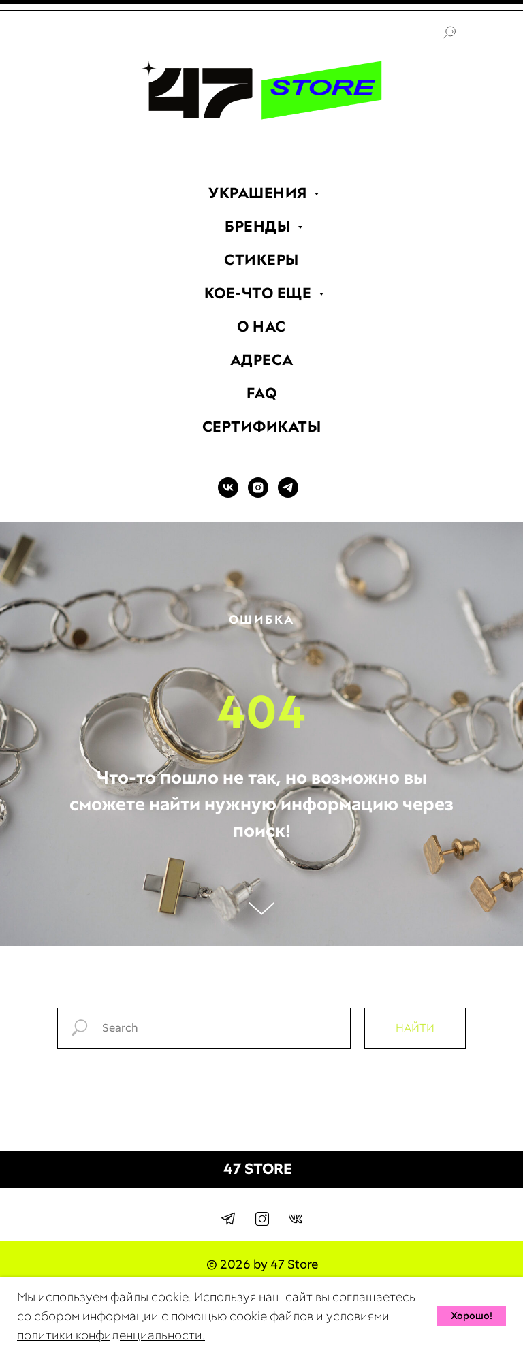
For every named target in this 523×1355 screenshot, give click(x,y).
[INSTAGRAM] (258, 494)
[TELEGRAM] (288, 494)
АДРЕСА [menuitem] (262, 360)
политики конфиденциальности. (111, 1335)
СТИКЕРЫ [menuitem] (261, 260)
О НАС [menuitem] (261, 326)
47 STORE (257, 1169)
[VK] (228, 494)
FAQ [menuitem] (262, 393)
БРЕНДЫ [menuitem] (259, 226)
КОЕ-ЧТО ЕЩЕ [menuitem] (259, 293)
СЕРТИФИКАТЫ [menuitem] (261, 426)
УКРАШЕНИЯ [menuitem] (259, 193)
